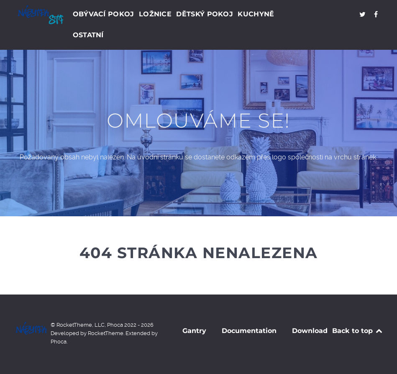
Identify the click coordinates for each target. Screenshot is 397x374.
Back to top (358, 331)
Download (310, 331)
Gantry (194, 331)
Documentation (249, 331)
